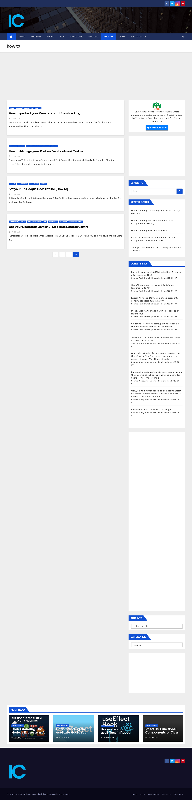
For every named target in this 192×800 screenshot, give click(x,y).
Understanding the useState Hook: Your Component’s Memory (73, 732)
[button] (183, 37)
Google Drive (22, 184)
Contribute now (157, 127)
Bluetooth (14, 221)
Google (93, 37)
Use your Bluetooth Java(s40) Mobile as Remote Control (49, 227)
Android (36, 37)
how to (108, 37)
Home (22, 37)
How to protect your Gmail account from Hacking (44, 113)
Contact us (166, 794)
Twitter (54, 146)
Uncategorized (17, 725)
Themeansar (64, 794)
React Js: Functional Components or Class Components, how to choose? (162, 734)
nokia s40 (63, 221)
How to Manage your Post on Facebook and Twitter (46, 151)
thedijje (14, 118)
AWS (62, 37)
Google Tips (28, 108)
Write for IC (178, 794)
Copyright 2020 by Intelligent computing (24, 794)
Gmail (12, 108)
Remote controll (75, 221)
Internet (45, 146)
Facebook (76, 37)
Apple (50, 37)
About (142, 794)
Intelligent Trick (33, 146)
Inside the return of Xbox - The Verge (151, 409)
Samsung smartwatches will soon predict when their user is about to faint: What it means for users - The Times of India (156, 375)
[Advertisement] (96, 72)
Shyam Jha (18, 737)
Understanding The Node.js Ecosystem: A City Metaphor (28, 732)
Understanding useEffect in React (149, 230)
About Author (153, 794)
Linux (122, 37)
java (45, 221)
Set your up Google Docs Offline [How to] (38, 189)
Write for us (139, 37)
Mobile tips (53, 221)
